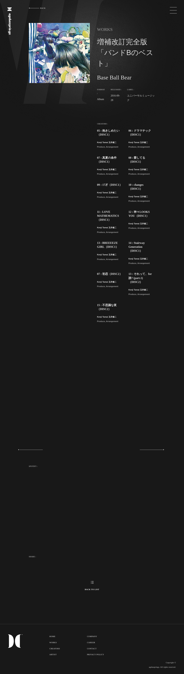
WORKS (53, 642)
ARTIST (53, 654)
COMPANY (92, 636)
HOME (52, 636)
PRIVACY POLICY (96, 654)
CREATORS (54, 648)
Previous (31, 449)
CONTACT (92, 648)
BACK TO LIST (92, 589)
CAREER (91, 642)
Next (150, 449)
